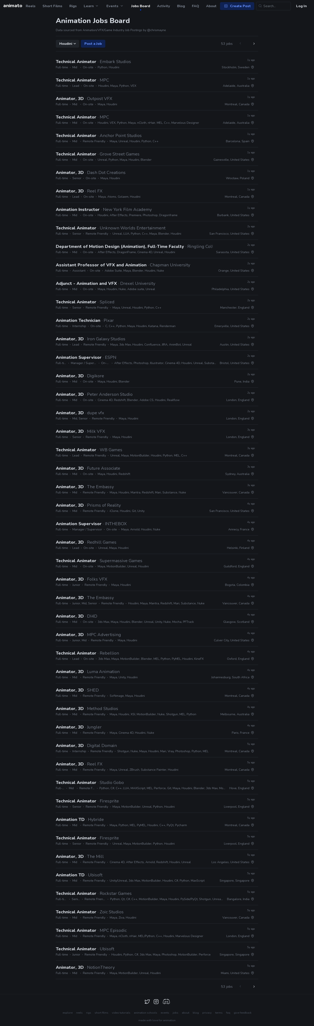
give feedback (242, 1013)
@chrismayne (156, 30)
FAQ (195, 6)
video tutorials (121, 1013)
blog (196, 1013)
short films (101, 1013)
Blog (181, 6)
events (165, 1013)
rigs (88, 1013)
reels (79, 1013)
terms (219, 1013)
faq (228, 1013)
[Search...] (273, 6)
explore (68, 1013)
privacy (207, 1013)
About (211, 6)
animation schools (145, 1013)
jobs (175, 1013)
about (185, 1013)
